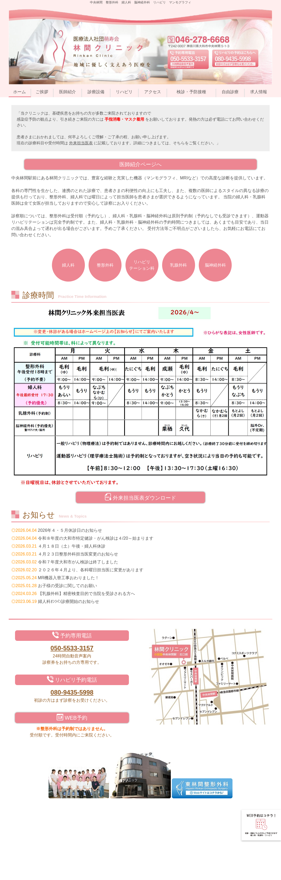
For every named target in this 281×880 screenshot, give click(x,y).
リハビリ (124, 92)
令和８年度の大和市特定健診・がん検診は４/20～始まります (95, 538)
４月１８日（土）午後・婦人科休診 (71, 546)
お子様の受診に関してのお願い (67, 585)
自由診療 (230, 92)
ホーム (19, 92)
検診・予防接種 (191, 92)
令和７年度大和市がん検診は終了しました (78, 562)
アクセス (152, 92)
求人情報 (258, 92)
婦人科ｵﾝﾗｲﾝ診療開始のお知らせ (68, 601)
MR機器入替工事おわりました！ (68, 578)
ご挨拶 (42, 92)
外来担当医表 (81, 143)
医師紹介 (67, 92)
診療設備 (96, 92)
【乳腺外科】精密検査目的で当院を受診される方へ (86, 593)
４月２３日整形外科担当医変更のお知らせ (78, 554)
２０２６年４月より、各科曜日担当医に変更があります (90, 570)
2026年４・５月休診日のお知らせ (70, 530)
